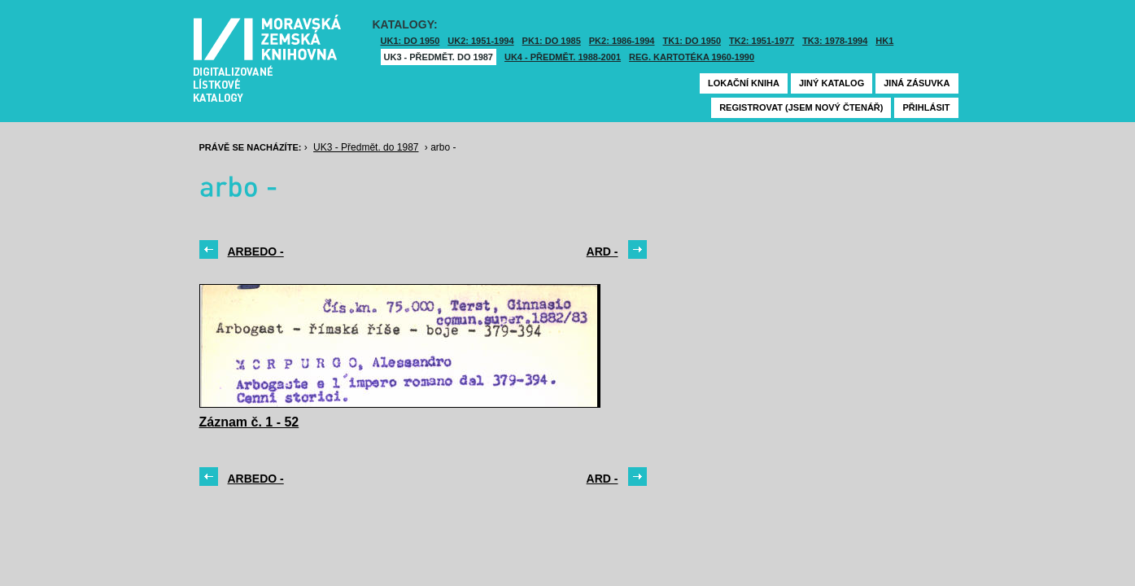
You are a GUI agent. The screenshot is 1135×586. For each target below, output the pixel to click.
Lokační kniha (743, 83)
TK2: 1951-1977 (761, 41)
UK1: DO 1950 (410, 41)
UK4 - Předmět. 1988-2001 (562, 57)
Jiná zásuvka (916, 83)
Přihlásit (925, 107)
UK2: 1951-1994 (480, 41)
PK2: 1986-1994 (622, 41)
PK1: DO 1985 (551, 41)
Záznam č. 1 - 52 (249, 422)
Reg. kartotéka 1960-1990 (691, 57)
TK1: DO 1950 (692, 41)
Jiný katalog (831, 83)
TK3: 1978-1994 (834, 41)
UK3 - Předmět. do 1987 (438, 57)
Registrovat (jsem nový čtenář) (801, 107)
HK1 (884, 41)
